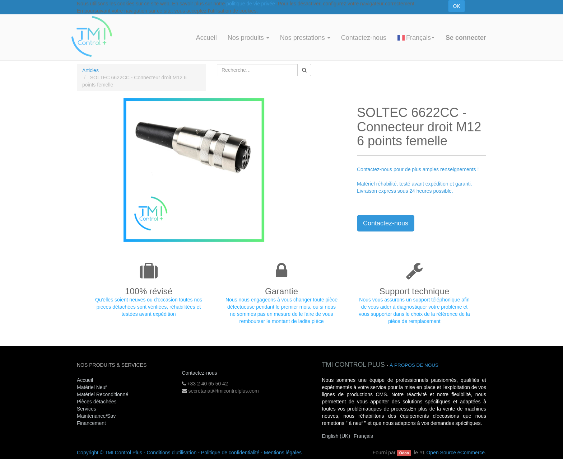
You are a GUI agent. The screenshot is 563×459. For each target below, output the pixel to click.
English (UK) (336, 436)
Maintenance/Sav (96, 416)
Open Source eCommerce (455, 452)
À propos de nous (414, 365)
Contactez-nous (385, 223)
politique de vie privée (250, 3)
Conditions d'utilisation (171, 452)
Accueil (85, 380)
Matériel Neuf (92, 387)
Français (415, 37)
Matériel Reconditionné (102, 394)
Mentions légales (283, 452)
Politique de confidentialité (230, 452)
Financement (91, 423)
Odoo (404, 453)
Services (87, 409)
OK (456, 6)
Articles (90, 70)
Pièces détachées (97, 401)
